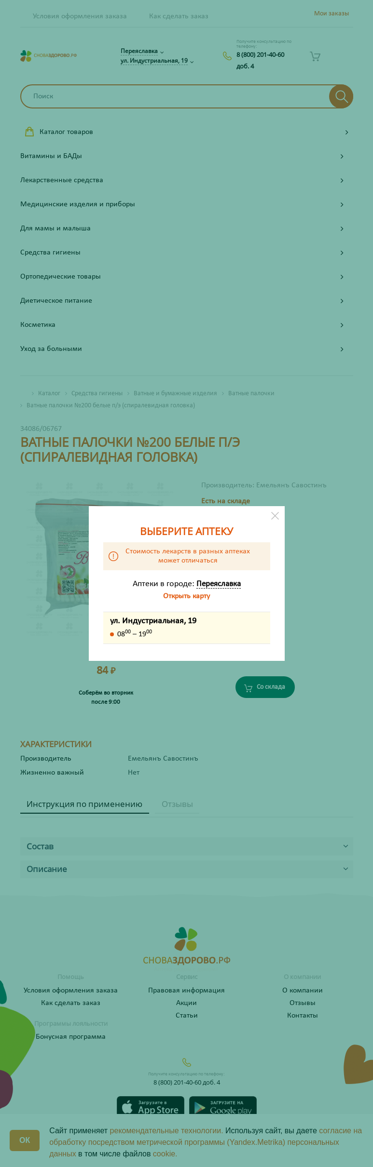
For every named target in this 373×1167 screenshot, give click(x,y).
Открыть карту (186, 596)
